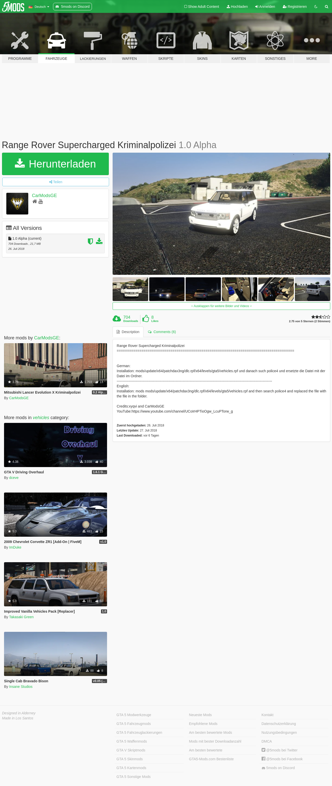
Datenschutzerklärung (279, 724)
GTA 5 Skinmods (129, 759)
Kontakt (267, 715)
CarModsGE (44, 195)
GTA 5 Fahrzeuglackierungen (139, 732)
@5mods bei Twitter (280, 750)
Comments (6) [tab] (162, 332)
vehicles (41, 417)
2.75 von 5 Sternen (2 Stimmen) (309, 321)
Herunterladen (55, 164)
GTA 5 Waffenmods (131, 741)
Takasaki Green (21, 617)
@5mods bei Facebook (282, 759)
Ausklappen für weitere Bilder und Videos (221, 306)
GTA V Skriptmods (130, 750)
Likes (154, 320)
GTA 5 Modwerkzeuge (133, 715)
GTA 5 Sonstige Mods (133, 777)
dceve (13, 478)
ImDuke (15, 547)
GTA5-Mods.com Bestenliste (211, 759)
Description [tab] (128, 332)
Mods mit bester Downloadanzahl (215, 741)
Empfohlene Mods (203, 724)
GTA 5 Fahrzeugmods (133, 724)
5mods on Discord (278, 768)
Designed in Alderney (19, 713)
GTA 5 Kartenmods (131, 768)
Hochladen (237, 7)
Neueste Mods (200, 715)
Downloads (130, 320)
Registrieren (295, 7)
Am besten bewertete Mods (210, 732)
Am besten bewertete (205, 750)
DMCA (267, 741)
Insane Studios (21, 687)
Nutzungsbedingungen (279, 732)
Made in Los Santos (17, 718)
